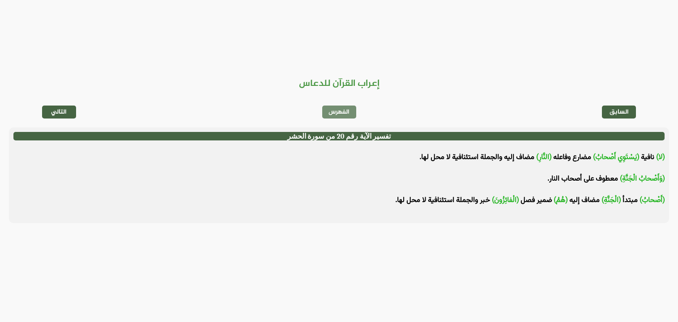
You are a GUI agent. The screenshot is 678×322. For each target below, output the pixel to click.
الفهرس (339, 112)
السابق (619, 112)
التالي (59, 112)
